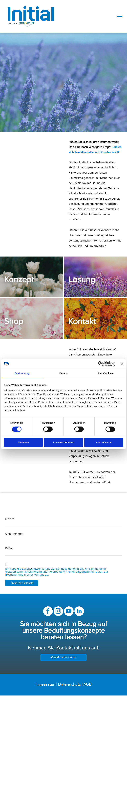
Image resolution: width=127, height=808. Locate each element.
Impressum (45, 684)
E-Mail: (9, 548)
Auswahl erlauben (63, 442)
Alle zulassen (104, 442)
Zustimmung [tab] (22, 373)
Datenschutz (69, 684)
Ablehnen (23, 442)
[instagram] (58, 611)
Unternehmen (14, 533)
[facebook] (48, 611)
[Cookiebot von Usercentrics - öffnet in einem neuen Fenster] (100, 363)
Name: (9, 519)
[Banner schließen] (122, 364)
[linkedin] (79, 611)
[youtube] (69, 611)
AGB (88, 684)
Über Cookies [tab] (105, 373)
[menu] (119, 16)
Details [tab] (63, 373)
